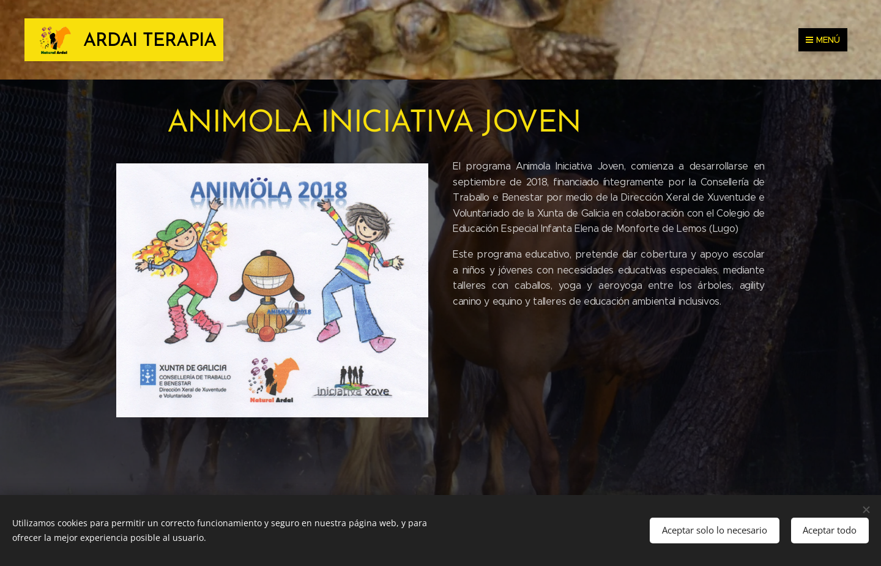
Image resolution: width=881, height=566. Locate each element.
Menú (823, 39)
